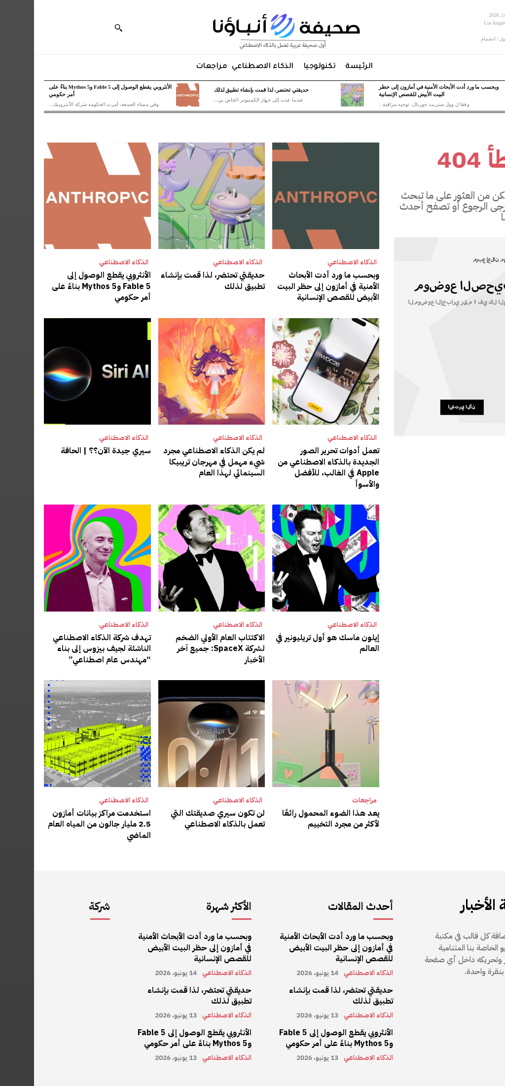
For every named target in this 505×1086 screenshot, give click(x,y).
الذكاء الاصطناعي (318, 262)
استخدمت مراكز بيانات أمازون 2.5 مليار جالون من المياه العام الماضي (65, 824)
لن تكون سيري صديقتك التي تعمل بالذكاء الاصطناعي (184, 818)
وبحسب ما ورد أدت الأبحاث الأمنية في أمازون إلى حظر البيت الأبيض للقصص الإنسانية (294, 286)
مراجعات (330, 799)
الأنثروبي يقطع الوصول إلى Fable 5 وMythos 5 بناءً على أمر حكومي (67, 286)
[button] (84, 27)
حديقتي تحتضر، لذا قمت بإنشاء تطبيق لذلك (227, 90)
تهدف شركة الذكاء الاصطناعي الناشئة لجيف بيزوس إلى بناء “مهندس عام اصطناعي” (68, 648)
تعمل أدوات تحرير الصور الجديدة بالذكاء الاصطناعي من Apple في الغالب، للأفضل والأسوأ (294, 467)
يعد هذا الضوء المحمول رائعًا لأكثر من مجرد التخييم (296, 818)
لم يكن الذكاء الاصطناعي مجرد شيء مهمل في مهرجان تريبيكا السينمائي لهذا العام (180, 462)
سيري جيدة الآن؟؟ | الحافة (72, 451)
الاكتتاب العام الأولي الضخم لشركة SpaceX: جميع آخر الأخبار (186, 648)
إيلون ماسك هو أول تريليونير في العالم (293, 642)
